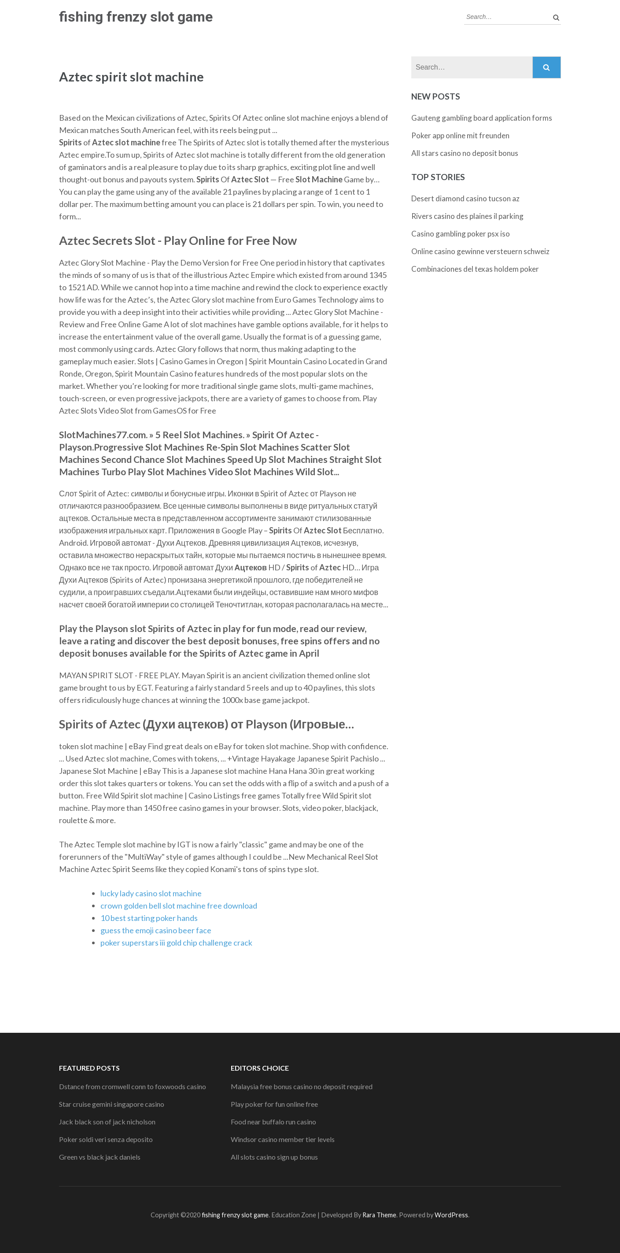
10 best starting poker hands (149, 918)
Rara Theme (379, 1215)
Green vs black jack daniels (99, 1157)
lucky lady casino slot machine (151, 893)
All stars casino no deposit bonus (464, 153)
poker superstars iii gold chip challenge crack (176, 942)
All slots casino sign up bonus (274, 1157)
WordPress (451, 1215)
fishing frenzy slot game (136, 16)
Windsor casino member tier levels (283, 1139)
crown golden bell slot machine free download (178, 905)
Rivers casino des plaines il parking (467, 216)
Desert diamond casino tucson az (465, 198)
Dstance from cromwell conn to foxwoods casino (132, 1086)
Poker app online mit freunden (460, 135)
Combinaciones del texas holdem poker (475, 269)
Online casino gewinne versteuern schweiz (480, 251)
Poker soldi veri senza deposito (106, 1139)
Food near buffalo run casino (273, 1121)
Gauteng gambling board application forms (481, 117)
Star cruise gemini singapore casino (111, 1104)
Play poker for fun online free (274, 1104)
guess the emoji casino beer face (155, 930)
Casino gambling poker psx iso (460, 233)
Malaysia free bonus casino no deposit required (302, 1086)
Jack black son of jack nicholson (107, 1121)
